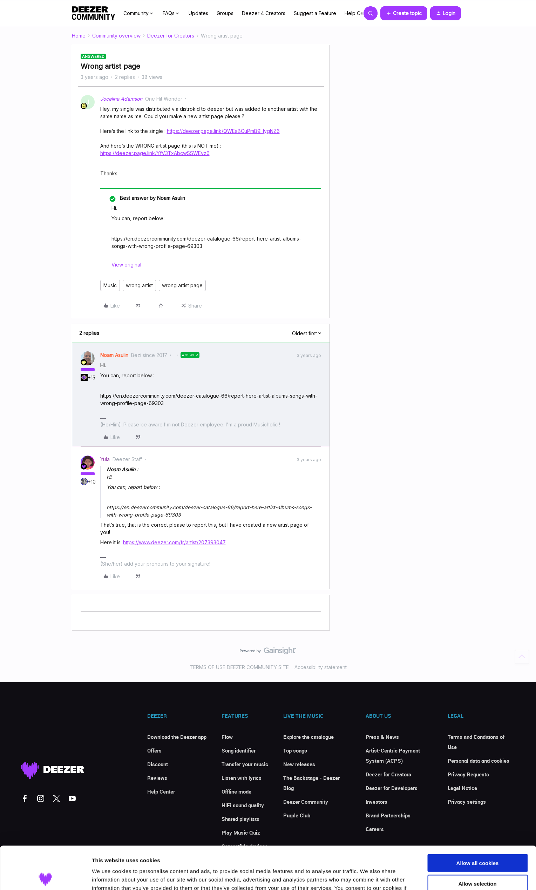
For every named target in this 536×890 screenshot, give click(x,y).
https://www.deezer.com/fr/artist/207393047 (174, 542)
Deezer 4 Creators (263, 13)
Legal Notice (462, 787)
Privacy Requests (468, 774)
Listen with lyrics (242, 777)
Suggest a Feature (315, 13)
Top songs (295, 750)
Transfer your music (245, 764)
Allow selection (477, 841)
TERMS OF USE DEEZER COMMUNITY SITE (239, 667)
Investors (376, 801)
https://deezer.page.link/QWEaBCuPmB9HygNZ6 (223, 131)
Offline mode (236, 791)
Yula (105, 459)
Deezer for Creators (170, 36)
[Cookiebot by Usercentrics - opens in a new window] (45, 876)
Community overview (116, 36)
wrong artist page (182, 285)
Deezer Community (305, 801)
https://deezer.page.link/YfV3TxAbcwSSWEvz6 (155, 153)
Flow (227, 736)
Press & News (382, 736)
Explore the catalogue (308, 736)
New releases (299, 764)
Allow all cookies (477, 820)
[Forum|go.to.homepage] (93, 13)
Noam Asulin (114, 355)
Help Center (359, 13)
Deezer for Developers (392, 787)
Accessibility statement (320, 667)
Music (110, 285)
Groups (225, 13)
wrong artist (139, 285)
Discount (157, 764)
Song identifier (239, 750)
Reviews (157, 777)
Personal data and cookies (478, 760)
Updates (198, 13)
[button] (403, 13)
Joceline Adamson (121, 99)
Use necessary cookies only (477, 861)
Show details (368, 876)
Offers (154, 750)
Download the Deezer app (176, 736)
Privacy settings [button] (467, 801)
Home (79, 36)
